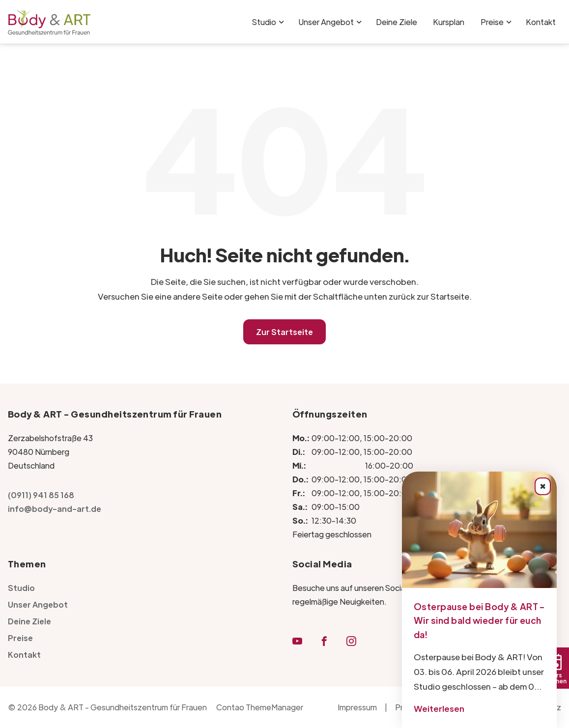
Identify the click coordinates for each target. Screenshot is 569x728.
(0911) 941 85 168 (41, 495)
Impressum (357, 707)
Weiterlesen (439, 708)
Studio (264, 22)
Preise (492, 22)
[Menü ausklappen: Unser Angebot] (359, 22)
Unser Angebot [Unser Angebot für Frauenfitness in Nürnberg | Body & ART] (326, 22)
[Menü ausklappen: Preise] (509, 22)
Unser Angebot (38, 604)
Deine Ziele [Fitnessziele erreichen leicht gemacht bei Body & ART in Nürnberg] (396, 22)
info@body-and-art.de (54, 509)
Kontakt (24, 654)
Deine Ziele (29, 621)
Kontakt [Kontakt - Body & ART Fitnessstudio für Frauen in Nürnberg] (541, 22)
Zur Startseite (284, 332)
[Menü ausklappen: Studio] (281, 22)
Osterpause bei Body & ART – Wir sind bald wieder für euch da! (479, 621)
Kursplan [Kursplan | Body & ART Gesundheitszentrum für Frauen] (448, 22)
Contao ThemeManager (259, 707)
